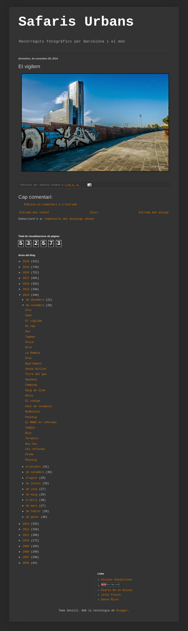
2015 (27, 289)
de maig (32, 494)
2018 (27, 272)
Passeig (31, 417)
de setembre (36, 472)
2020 (27, 261)
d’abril (32, 500)
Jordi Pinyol (111, 594)
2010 (27, 540)
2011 (27, 535)
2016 (27, 284)
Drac (28, 358)
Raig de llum (35, 390)
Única (29, 342)
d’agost (32, 478)
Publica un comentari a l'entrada (50, 204)
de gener (33, 517)
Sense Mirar (110, 599)
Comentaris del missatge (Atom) (69, 219)
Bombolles (32, 411)
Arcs (28, 347)
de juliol (34, 483)
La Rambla (32, 353)
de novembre (36, 305)
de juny (32, 489)
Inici (94, 212)
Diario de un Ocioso (117, 590)
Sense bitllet (36, 369)
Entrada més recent (34, 212)
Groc (28, 310)
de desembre (36, 300)
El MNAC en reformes (41, 422)
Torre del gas (36, 374)
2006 (27, 563)
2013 (27, 524)
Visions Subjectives (117, 579)
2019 (27, 267)
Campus (30, 427)
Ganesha (31, 379)
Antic (29, 395)
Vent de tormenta (38, 406)
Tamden (30, 337)
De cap (30, 326)
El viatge (32, 401)
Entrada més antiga (154, 212)
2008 (27, 551)
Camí (28, 315)
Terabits (32, 438)
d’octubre (34, 466)
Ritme (29, 454)
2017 (27, 278)
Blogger (122, 610)
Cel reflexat (35, 449)
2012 (27, 529)
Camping (31, 385)
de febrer (34, 511)
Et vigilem (33, 321)
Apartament (33, 363)
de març (32, 506)
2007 (27, 557)
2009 (27, 546)
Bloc (28, 433)
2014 (27, 295)
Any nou (31, 444)
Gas (27, 331)
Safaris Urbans (76, 22)
